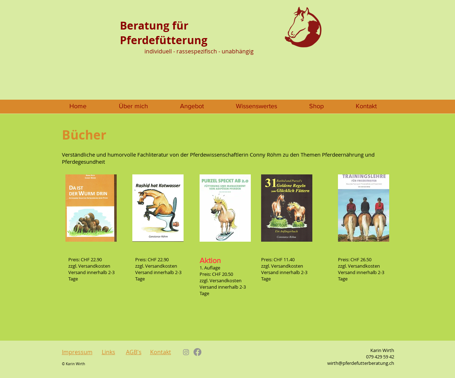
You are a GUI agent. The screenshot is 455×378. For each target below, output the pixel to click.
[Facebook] (197, 352)
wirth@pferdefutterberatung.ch (360, 363)
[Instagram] (186, 352)
